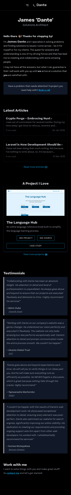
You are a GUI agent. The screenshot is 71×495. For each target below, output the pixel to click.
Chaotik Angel (24, 311)
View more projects (35, 254)
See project (25, 238)
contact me (13, 473)
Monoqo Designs (25, 449)
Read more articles (35, 167)
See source (46, 238)
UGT (19, 353)
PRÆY (20, 395)
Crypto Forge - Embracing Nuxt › (35, 122)
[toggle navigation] (27, 5)
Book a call (44, 90)
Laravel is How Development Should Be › (35, 148)
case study (36, 246)
